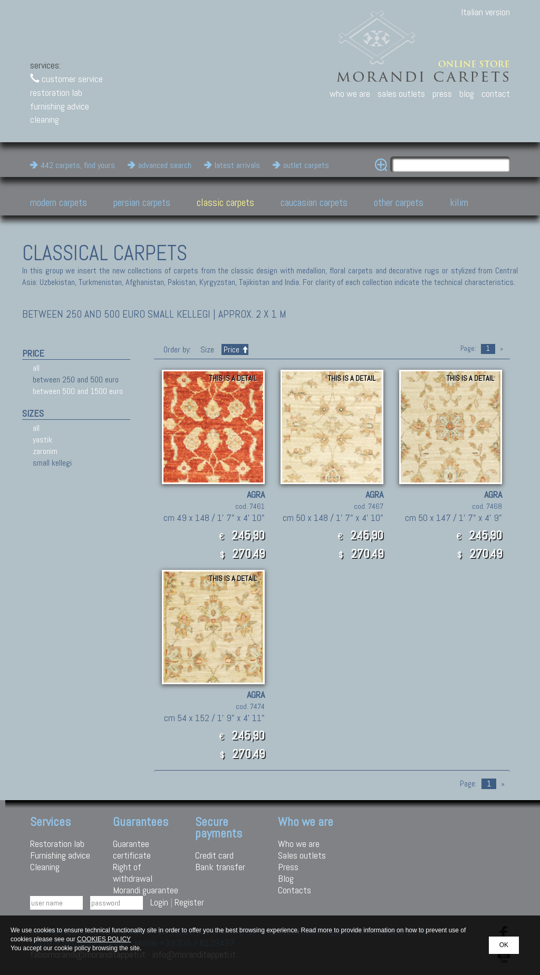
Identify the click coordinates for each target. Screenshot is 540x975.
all (36, 367)
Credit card (214, 855)
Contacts (294, 890)
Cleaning (45, 867)
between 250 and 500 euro (76, 379)
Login (159, 902)
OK (503, 945)
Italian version (485, 12)
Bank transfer (220, 867)
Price (234, 349)
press (442, 93)
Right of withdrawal (132, 872)
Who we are (299, 844)
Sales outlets (302, 855)
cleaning (44, 119)
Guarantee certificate (132, 849)
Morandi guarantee (145, 890)
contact (495, 93)
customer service (66, 79)
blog (466, 93)
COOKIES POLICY (104, 939)
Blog (286, 878)
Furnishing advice (60, 855)
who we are (350, 93)
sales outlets (401, 93)
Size (207, 349)
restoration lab (56, 92)
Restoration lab (57, 844)
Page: (468, 348)
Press (288, 867)
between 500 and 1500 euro (78, 391)
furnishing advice (59, 106)
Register (189, 902)
